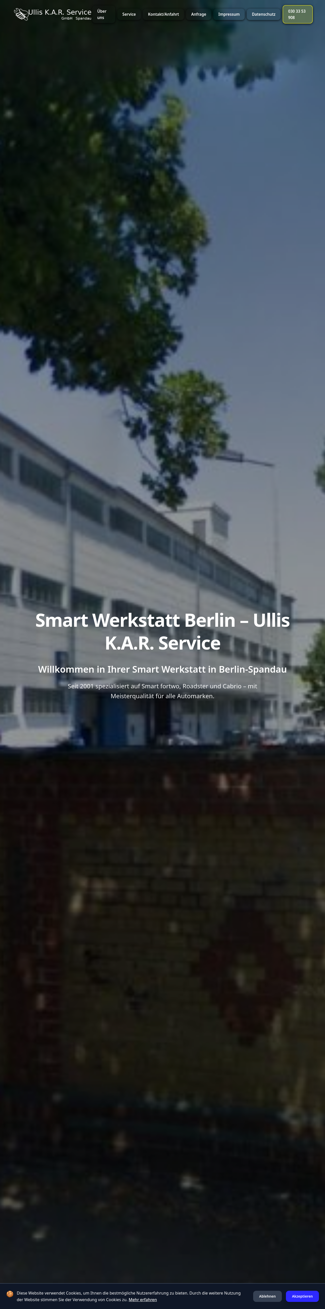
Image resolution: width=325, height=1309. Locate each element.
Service (129, 14)
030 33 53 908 (297, 14)
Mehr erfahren (143, 1299)
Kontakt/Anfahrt (163, 14)
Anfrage (198, 14)
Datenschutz (263, 14)
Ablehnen (267, 1296)
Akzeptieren (302, 1296)
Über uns (101, 14)
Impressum (229, 14)
